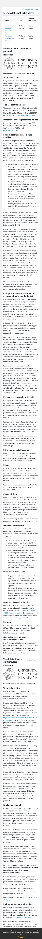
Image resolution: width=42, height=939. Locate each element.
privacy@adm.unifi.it (10, 130)
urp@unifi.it (13, 115)
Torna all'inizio (32, 660)
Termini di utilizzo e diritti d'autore (29, 933)
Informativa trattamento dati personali (14, 933)
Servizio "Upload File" (23, 917)
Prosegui (21, 937)
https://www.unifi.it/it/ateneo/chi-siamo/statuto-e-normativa (20, 718)
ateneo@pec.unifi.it (28, 115)
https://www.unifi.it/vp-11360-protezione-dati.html (19, 611)
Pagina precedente (32, 9)
